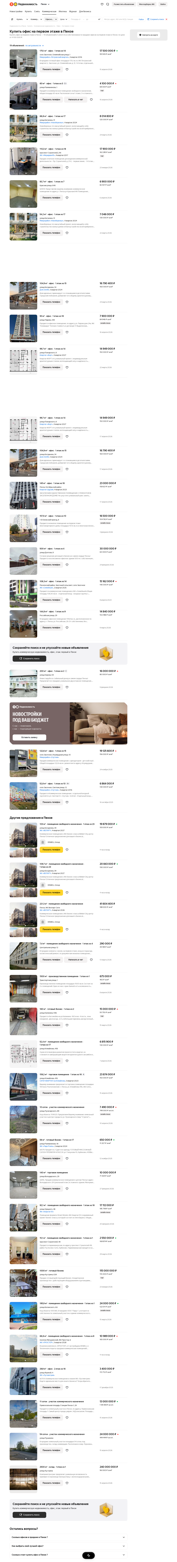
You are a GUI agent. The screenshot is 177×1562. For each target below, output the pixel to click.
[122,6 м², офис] (25, 764)
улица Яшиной (45, 1373)
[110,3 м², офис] (25, 162)
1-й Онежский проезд (48, 520)
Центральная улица (48, 947)
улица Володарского (48, 1176)
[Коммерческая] (49, 12)
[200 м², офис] (25, 685)
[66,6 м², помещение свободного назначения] (25, 1350)
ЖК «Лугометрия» (47, 1375)
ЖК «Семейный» (46, 588)
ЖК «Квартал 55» (47, 1212)
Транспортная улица (48, 980)
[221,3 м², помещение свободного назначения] (25, 921)
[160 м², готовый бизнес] (25, 1023)
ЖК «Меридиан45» (47, 155)
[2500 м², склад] (25, 1479)
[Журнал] (73, 12)
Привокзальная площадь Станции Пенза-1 (57, 1405)
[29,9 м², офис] (25, 1382)
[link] (162, 4)
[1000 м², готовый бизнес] (25, 1284)
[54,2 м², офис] (25, 228)
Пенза (42, 487)
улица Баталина (46, 120)
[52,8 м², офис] (25, 797)
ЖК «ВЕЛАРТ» (45, 830)
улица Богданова (46, 287)
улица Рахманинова (48, 87)
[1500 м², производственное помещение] (25, 990)
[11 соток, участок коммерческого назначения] (25, 1415)
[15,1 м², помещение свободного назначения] (25, 1252)
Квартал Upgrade (46, 490)
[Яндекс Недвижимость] (25, 4)
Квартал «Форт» (46, 355)
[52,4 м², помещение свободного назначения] (25, 1055)
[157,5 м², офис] (25, 530)
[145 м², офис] (25, 497)
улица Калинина (46, 1013)
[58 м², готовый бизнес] (25, 1153)
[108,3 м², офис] (25, 595)
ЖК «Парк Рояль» (47, 1146)
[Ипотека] (62, 12)
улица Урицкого (46, 1209)
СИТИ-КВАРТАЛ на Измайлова (52, 1081)
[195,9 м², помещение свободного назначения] (25, 1317)
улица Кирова (45, 675)
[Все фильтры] (12, 19)
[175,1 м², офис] (25, 64)
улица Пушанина (46, 1438)
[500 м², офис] (25, 562)
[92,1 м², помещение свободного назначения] (25, 1219)
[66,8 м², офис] (25, 130)
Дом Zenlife (44, 290)
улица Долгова (46, 552)
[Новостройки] (17, 12)
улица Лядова (45, 320)
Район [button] (141, 19)
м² (99, 19)
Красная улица (45, 185)
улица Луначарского (48, 1111)
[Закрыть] (166, 19)
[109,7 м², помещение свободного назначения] (25, 881)
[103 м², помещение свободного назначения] (25, 841)
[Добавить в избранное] (67, 69)
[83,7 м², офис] (25, 195)
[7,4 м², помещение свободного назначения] (25, 957)
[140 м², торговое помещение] (25, 1186)
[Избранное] (102, 4)
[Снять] (37, 12)
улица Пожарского (47, 353)
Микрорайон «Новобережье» (52, 123)
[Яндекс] (11, 4)
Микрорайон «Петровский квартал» (54, 57)
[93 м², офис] (25, 330)
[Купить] (28, 12)
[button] (107, 4)
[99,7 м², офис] (25, 362)
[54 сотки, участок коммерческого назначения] (25, 1448)
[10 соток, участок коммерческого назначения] (25, 1121)
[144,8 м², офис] (25, 625)
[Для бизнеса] (84, 12)
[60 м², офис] (25, 97)
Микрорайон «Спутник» (49, 757)
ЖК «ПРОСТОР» (46, 1342)
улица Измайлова (47, 1049)
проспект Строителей (49, 153)
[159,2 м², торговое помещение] (25, 1088)
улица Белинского (47, 1307)
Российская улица (47, 615)
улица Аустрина (46, 1275)
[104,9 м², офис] (25, 297)
